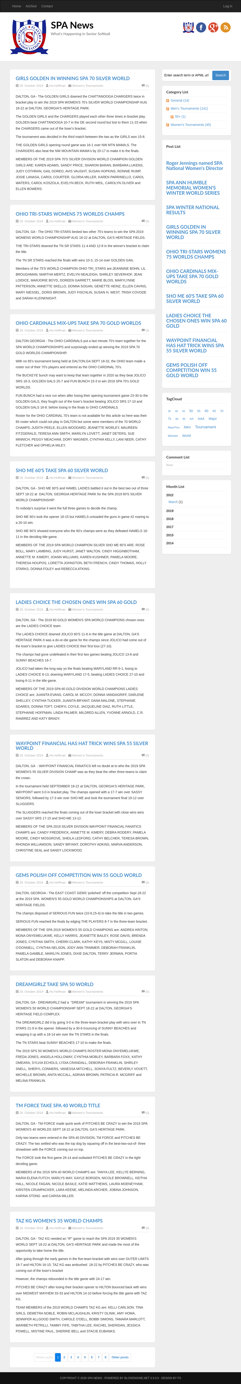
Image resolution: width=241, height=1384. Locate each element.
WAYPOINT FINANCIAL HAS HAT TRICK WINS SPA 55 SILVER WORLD (82, 745)
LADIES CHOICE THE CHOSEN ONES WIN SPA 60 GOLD (76, 602)
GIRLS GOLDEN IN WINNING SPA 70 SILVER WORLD (73, 78)
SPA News (72, 25)
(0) (145, 85)
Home (16, 6)
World (186, 436)
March (173, 502)
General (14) (180, 100)
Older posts (120, 1357)
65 (214, 411)
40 (176, 411)
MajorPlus (174, 427)
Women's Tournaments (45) (191, 125)
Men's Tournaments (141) (189, 108)
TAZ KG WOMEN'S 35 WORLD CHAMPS (59, 1220)
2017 (169, 527)
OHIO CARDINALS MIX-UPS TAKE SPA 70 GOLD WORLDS (78, 323)
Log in (227, 6)
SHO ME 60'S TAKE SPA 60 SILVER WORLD (62, 470)
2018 (169, 519)
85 (184, 418)
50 (191, 411)
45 (183, 411)
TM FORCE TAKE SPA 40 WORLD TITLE (58, 1105)
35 (169, 411)
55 (199, 411)
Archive (31, 6)
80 (176, 418)
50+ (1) (180, 116)
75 (169, 419)
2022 (196, 499)
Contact (47, 6)
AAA (201, 419)
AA (192, 419)
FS (179, 1378)
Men (187, 427)
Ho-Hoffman (57, 85)
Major (213, 419)
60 (207, 411)
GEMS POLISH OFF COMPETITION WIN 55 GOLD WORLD (79, 875)
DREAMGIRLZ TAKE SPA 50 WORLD (55, 984)
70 (221, 411)
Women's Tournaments (87, 85)
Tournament (205, 427)
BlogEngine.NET (136, 1378)
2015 (169, 535)
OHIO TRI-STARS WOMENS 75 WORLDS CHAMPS (70, 214)
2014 (169, 543)
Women (173, 436)
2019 (169, 511)
